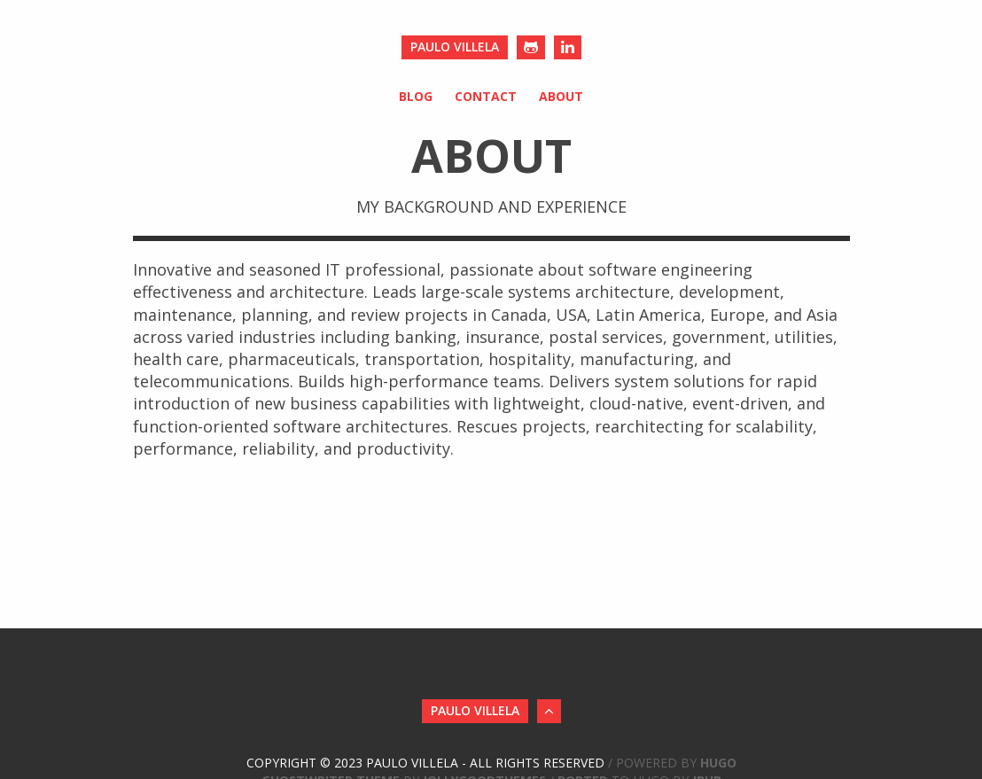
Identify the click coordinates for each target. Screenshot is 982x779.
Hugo (718, 762)
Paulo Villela (454, 46)
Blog (416, 96)
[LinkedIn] (567, 47)
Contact (486, 96)
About (561, 96)
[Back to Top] (549, 711)
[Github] (531, 47)
